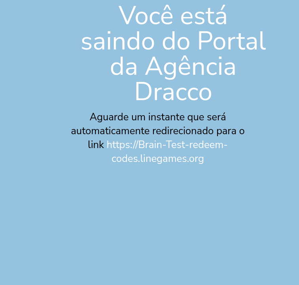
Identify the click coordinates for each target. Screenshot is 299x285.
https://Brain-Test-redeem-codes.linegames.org (167, 151)
